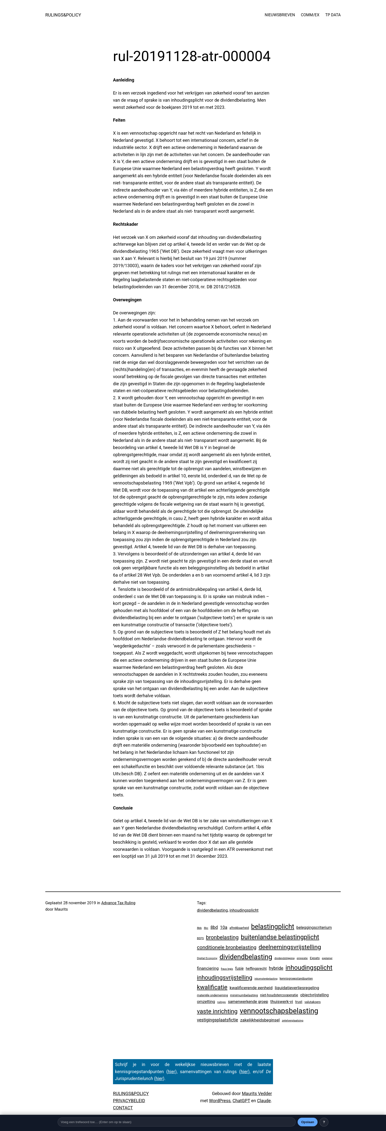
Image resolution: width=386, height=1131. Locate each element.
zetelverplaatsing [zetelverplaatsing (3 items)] (292, 1020)
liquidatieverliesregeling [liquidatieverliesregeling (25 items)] (297, 987)
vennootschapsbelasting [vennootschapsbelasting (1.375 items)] (279, 1011)
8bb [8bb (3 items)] (199, 928)
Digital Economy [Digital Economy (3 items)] (207, 958)
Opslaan (307, 1122)
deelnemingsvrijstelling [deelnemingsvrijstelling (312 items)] (289, 947)
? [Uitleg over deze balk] (324, 1122)
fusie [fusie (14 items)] (239, 968)
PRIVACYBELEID (129, 1100)
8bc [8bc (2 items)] (206, 928)
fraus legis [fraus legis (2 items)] (227, 968)
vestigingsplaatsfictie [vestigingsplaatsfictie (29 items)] (217, 1020)
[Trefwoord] (177, 1122)
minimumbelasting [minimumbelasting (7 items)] (244, 995)
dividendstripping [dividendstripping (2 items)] (284, 958)
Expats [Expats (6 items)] (315, 958)
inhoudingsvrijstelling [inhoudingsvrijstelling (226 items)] (224, 977)
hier (171, 1071)
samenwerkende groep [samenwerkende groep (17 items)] (248, 1001)
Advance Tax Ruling (118, 903)
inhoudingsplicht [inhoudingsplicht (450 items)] (309, 967)
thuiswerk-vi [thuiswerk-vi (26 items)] (281, 1001)
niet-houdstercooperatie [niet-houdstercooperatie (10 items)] (279, 995)
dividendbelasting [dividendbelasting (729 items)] (246, 957)
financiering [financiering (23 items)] (208, 968)
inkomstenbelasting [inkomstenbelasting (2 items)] (266, 978)
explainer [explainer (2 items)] (327, 958)
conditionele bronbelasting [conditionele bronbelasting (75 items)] (227, 947)
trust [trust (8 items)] (298, 1002)
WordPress (219, 1100)
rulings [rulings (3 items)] (221, 1002)
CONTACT (123, 1107)
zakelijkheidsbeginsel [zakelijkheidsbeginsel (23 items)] (260, 1020)
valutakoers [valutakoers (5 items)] (313, 1002)
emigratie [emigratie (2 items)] (302, 958)
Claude (264, 1100)
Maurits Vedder (257, 1093)
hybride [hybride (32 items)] (276, 968)
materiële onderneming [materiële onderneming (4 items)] (212, 995)
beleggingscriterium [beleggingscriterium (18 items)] (314, 927)
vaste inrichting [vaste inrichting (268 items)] (217, 1011)
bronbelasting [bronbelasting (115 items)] (222, 937)
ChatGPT (241, 1100)
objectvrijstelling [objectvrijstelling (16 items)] (314, 995)
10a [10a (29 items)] (223, 927)
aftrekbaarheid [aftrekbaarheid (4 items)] (239, 928)
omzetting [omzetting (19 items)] (206, 1001)
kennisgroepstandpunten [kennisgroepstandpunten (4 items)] (296, 978)
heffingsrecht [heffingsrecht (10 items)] (256, 968)
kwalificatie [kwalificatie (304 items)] (212, 987)
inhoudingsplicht (243, 910)
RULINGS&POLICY (63, 14)
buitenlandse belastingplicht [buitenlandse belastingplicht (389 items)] (280, 937)
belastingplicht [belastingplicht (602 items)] (272, 927)
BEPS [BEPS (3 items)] (200, 938)
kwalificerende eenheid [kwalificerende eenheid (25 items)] (251, 987)
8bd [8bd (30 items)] (214, 927)
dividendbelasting (212, 910)
